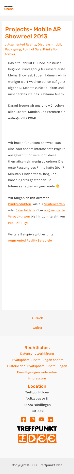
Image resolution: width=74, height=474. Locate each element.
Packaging (13, 49)
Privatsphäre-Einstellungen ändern (37, 360)
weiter (37, 327)
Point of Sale (32, 49)
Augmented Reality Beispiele (30, 240)
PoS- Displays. (18, 223)
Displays (44, 44)
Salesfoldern (25, 210)
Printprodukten (19, 204)
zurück (37, 318)
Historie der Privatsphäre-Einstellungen (37, 366)
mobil (56, 44)
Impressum (37, 378)
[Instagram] (33, 419)
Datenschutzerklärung (37, 353)
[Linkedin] (50, 419)
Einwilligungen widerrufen (37, 372)
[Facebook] (24, 419)
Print (46, 49)
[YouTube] (41, 419)
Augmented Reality (21, 44)
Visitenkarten (54, 204)
